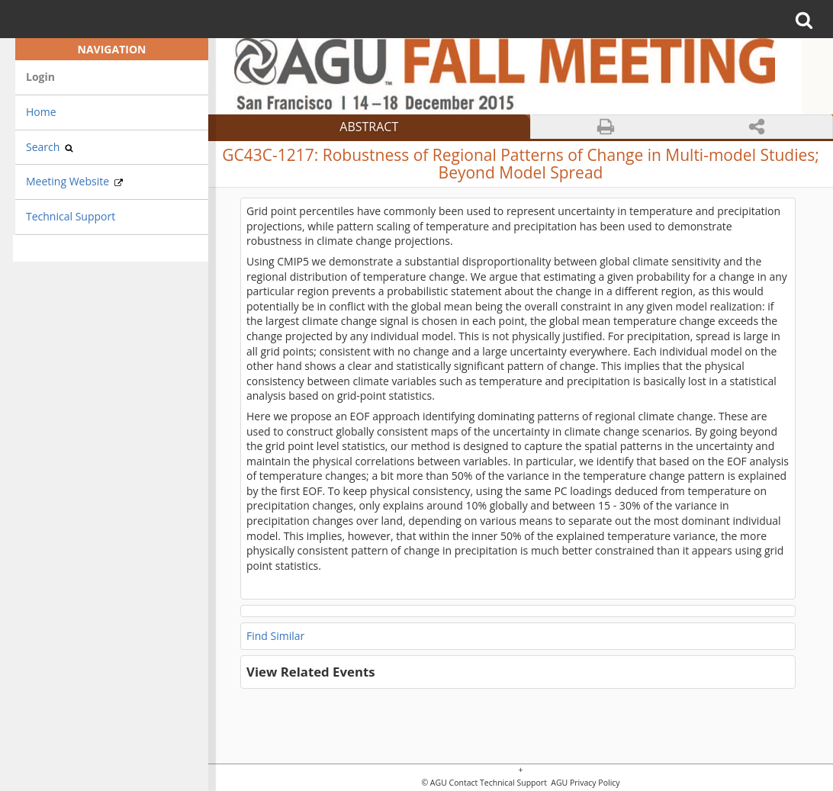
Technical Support (70, 216)
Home (41, 112)
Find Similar (275, 636)
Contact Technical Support (498, 783)
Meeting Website (74, 181)
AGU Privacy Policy (584, 783)
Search (49, 147)
